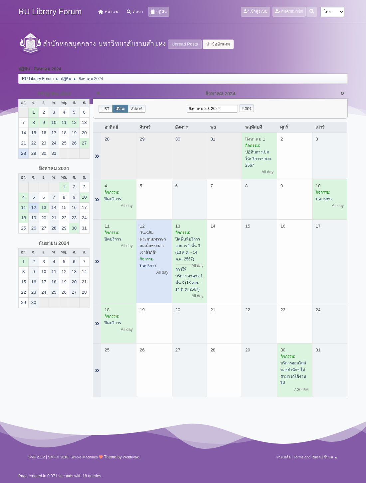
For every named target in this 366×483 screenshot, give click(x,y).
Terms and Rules (307, 457)
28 (106, 139)
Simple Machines (84, 457)
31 (212, 139)
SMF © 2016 (58, 457)
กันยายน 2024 (54, 243)
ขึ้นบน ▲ (331, 457)
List (105, 109)
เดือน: (120, 109)
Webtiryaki (131, 457)
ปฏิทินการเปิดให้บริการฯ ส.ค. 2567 (258, 159)
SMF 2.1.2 (36, 457)
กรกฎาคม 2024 (54, 93)
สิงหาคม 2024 (54, 168)
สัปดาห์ (136, 109)
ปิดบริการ (112, 199)
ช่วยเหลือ (283, 457)
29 (142, 139)
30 (177, 139)
